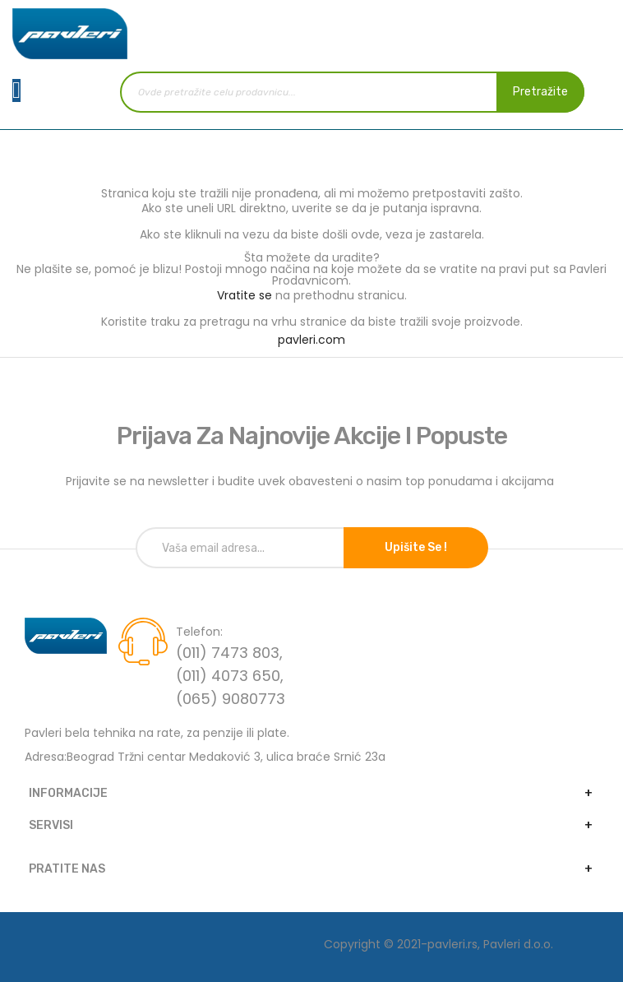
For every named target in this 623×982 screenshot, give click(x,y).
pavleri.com (311, 339)
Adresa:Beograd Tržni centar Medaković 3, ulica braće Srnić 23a (205, 756)
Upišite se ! (416, 547)
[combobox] (352, 92)
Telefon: (199, 631)
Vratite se (244, 295)
